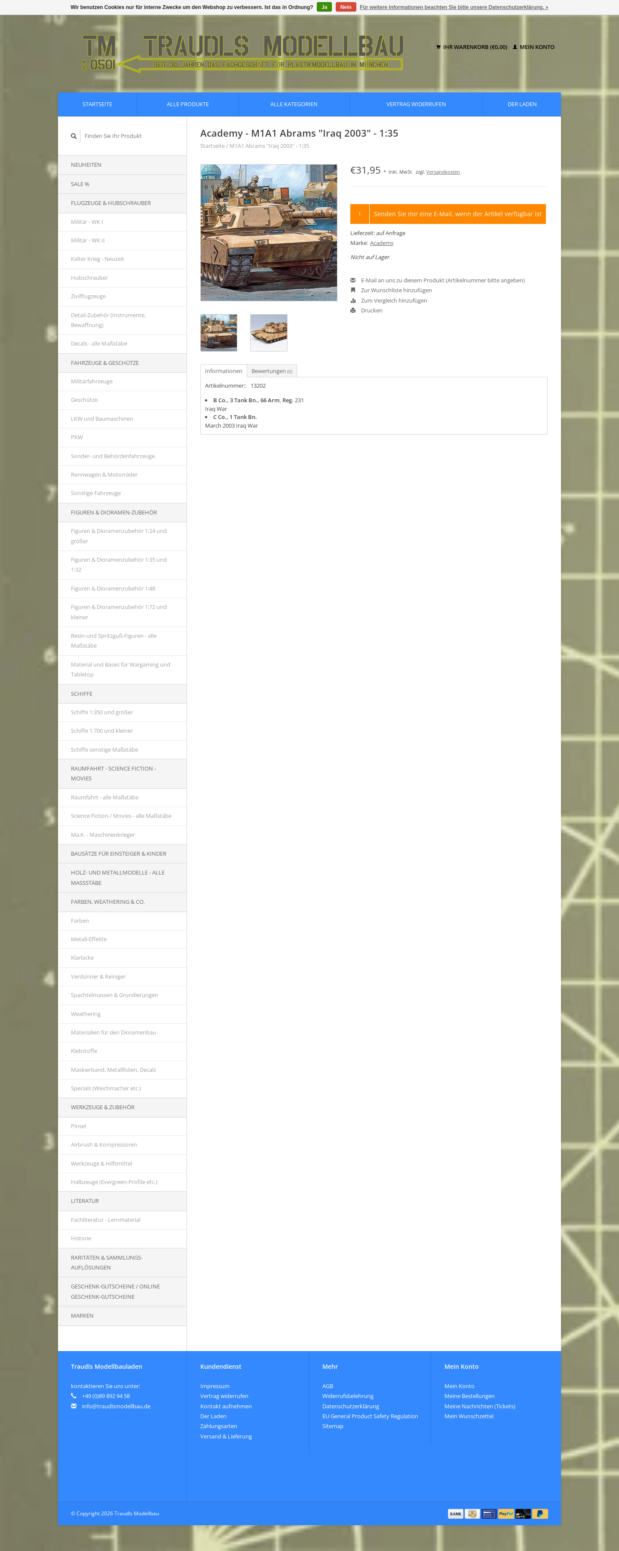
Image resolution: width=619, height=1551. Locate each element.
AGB (327, 1386)
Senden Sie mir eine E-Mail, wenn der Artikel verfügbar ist (458, 214)
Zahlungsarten (218, 1426)
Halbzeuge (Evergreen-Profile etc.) (114, 1182)
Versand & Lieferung (226, 1436)
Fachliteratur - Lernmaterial (106, 1220)
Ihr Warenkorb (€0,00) (472, 47)
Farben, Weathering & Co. (108, 902)
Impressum (215, 1386)
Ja (324, 7)
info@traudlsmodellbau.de (116, 1406)
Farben (80, 920)
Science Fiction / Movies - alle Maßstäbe (121, 816)
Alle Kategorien (294, 104)
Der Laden (522, 104)
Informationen (223, 371)
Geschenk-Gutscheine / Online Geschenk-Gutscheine (115, 1291)
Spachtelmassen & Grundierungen (114, 995)
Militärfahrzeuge (92, 381)
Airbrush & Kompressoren (104, 1144)
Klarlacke (82, 957)
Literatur (85, 1201)
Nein (346, 7)
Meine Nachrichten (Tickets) (479, 1406)
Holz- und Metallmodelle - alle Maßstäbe (118, 877)
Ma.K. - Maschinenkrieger (103, 834)
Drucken (366, 310)
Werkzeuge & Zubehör (103, 1107)
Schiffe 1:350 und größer (102, 712)
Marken (82, 1315)
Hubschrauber (89, 277)
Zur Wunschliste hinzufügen (391, 290)
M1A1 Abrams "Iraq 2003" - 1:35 (269, 146)
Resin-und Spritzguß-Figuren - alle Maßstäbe (113, 640)
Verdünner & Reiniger (98, 976)
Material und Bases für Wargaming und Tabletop (120, 669)
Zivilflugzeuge (88, 296)
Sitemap (332, 1426)
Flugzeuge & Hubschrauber (111, 203)
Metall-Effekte (89, 939)
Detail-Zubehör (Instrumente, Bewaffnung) (108, 320)
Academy (382, 243)
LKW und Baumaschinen (102, 418)
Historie (81, 1238)
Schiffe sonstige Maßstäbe (104, 749)
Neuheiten (86, 164)
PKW (77, 437)
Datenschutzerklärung (350, 1406)
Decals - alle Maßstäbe (99, 343)
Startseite (97, 104)
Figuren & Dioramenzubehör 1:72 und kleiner (119, 612)
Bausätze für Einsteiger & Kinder (118, 853)
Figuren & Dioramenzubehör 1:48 (113, 588)
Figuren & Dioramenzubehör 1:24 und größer (119, 536)
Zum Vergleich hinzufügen (388, 300)
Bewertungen (271, 371)
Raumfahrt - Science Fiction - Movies (113, 773)
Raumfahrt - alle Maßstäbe (104, 797)
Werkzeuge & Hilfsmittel (101, 1163)
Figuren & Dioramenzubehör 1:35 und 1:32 (119, 564)
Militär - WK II (88, 240)
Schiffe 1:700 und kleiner (102, 730)
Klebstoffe (84, 1051)
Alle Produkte (188, 104)
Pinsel (78, 1126)
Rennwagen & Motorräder (104, 474)
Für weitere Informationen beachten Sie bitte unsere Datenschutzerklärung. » (454, 7)
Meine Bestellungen (469, 1396)
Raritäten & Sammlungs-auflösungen (107, 1262)
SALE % (80, 184)
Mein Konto (534, 47)
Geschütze (84, 400)
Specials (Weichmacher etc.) (106, 1088)
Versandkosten (443, 171)
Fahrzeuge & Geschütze (105, 363)
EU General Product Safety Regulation (370, 1416)
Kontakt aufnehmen (226, 1406)
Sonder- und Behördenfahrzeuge (113, 456)
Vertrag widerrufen (416, 104)
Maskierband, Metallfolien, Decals (113, 1070)
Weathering (86, 1014)
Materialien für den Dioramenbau (113, 1032)
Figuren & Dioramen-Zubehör (114, 512)
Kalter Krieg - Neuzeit (97, 259)
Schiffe (81, 693)
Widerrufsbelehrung (348, 1396)
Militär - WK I (87, 222)
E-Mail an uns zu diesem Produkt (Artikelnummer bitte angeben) (437, 280)
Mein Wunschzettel (468, 1416)
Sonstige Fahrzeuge (96, 493)
